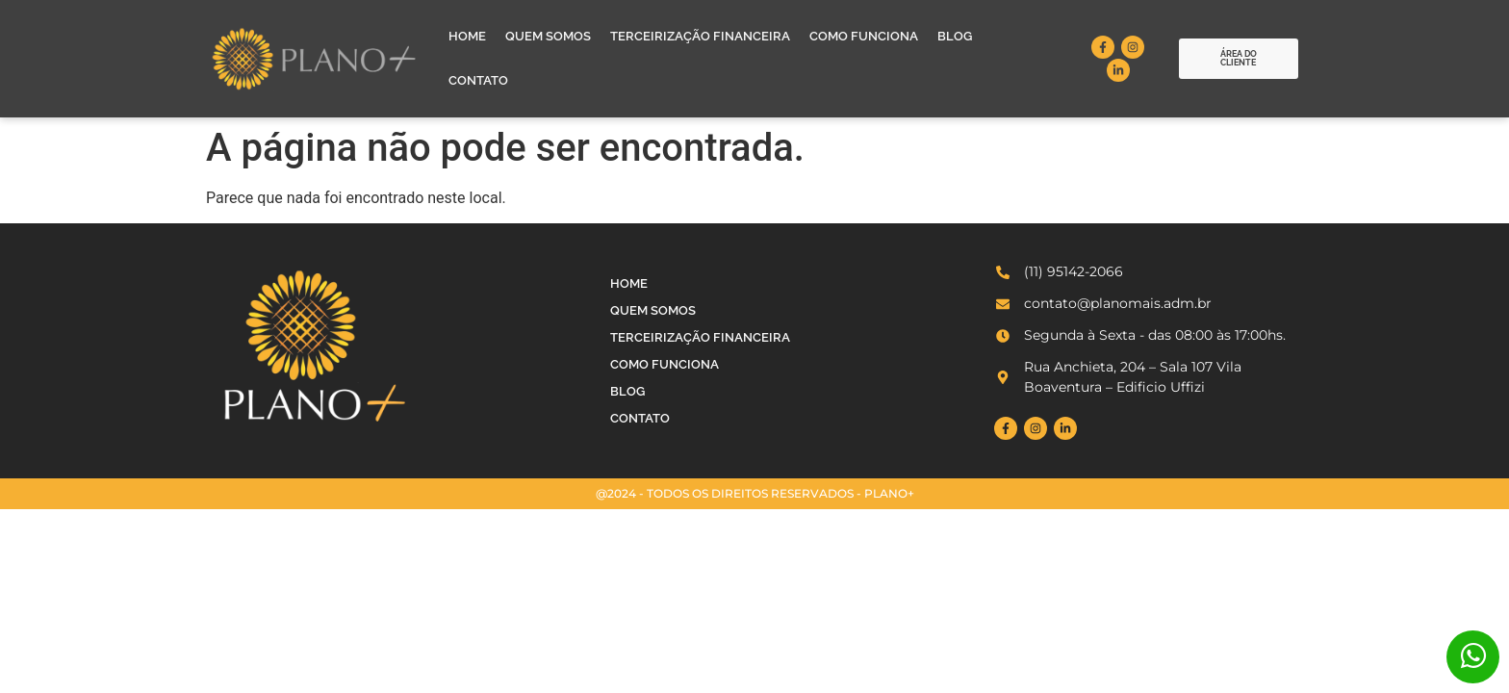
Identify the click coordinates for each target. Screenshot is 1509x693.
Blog (954, 36)
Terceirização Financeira (700, 36)
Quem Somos (548, 36)
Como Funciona (863, 36)
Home (467, 36)
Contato (478, 80)
